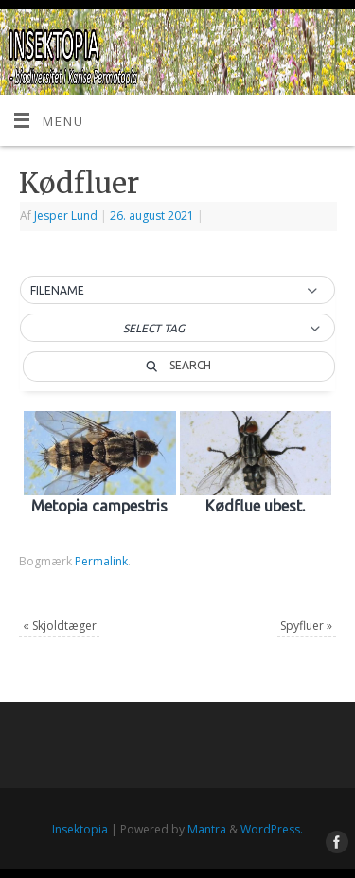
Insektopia (80, 829)
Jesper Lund (66, 215)
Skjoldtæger (60, 626)
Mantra (206, 829)
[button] (177, 291)
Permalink (101, 561)
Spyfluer (306, 626)
